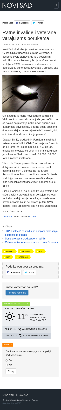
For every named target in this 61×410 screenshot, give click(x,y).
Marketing (16, 400)
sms (8, 257)
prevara (26, 251)
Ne (9, 365)
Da (9, 360)
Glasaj (11, 371)
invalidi (10, 251)
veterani (23, 257)
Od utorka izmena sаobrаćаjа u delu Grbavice (31, 242)
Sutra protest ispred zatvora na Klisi (25, 238)
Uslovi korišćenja (30, 400)
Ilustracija (7, 216)
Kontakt (6, 400)
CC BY (32, 216)
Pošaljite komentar (17, 292)
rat (41, 251)
